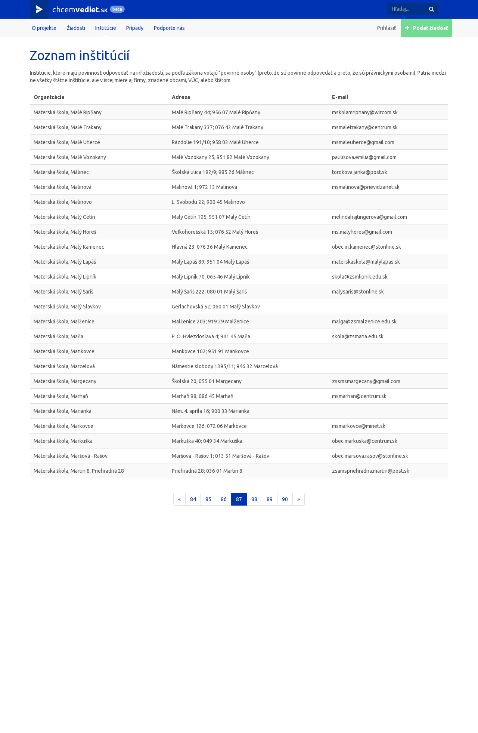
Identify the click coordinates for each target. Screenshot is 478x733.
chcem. (80, 9)
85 (208, 499)
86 (224, 499)
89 (270, 499)
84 (193, 499)
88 (254, 499)
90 (285, 499)
